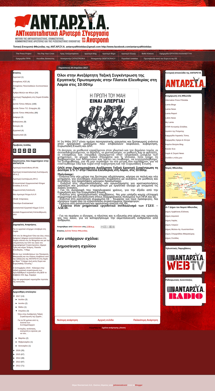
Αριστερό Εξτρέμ (128, 53)
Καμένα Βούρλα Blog (174, 144)
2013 (18, 362)
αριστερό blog (90, 53)
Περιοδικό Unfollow (129, 58)
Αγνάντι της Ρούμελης (174, 131)
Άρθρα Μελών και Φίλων (23, 93)
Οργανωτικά (18, 135)
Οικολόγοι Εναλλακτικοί (23, 203)
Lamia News (170, 109)
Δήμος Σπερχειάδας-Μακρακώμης (180, 234)
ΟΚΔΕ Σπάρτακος (20, 199)
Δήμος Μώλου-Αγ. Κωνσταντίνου (179, 229)
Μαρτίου (22, 338)
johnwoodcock (120, 385)
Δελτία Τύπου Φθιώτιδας (76, 231)
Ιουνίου (21, 303)
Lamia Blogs (170, 104)
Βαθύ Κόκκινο (148, 53)
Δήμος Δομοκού (172, 216)
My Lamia (169, 122)
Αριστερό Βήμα (108, 53)
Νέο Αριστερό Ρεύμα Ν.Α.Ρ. (25, 194)
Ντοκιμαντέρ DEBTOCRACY (103, 58)
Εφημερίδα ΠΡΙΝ (23, 58)
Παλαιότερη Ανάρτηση (145, 320)
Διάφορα (16, 117)
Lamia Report (171, 113)
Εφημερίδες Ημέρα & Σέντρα (177, 140)
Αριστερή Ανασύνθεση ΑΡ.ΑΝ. (26, 168)
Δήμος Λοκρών (171, 225)
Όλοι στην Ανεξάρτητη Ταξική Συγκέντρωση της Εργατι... (30, 315)
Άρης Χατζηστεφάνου (69, 53)
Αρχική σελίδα (106, 320)
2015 (18, 354)
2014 (18, 358)
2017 (18, 296)
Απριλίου (22, 311)
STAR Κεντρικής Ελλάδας (176, 127)
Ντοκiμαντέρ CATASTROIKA (72, 58)
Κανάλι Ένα (170, 149)
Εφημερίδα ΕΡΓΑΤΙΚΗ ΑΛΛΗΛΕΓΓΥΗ (176, 53)
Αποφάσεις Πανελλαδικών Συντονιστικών (30, 86)
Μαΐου (21, 307)
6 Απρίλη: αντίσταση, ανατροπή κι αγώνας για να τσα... (29, 331)
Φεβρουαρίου (24, 342)
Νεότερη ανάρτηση (67, 320)
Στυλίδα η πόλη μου (173, 158)
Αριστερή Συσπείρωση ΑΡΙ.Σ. (25, 179)
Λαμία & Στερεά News (174, 153)
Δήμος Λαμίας (171, 220)
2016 (18, 350)
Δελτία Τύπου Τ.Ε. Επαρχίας (25, 108)
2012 (18, 366)
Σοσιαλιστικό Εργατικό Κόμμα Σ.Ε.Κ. (28, 208)
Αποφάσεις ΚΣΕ (20, 81)
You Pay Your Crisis (45, 53)
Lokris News (170, 118)
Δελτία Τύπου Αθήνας (22, 104)
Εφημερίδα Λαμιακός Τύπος (177, 135)
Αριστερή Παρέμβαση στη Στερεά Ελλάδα (31, 97)
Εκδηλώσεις (18, 122)
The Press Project (23, 53)
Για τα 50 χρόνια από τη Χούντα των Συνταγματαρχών (28, 322)
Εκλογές (16, 126)
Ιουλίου (21, 299)
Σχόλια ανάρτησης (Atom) (114, 328)
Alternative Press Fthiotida (176, 100)
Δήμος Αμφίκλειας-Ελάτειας (177, 212)
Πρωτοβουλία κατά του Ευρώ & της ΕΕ (160, 58)
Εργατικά (17, 130)
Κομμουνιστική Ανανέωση (24, 190)
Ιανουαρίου (23, 346)
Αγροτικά (17, 77)
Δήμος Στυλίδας (172, 238)
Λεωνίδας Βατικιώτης (45, 58)
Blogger (138, 385)
